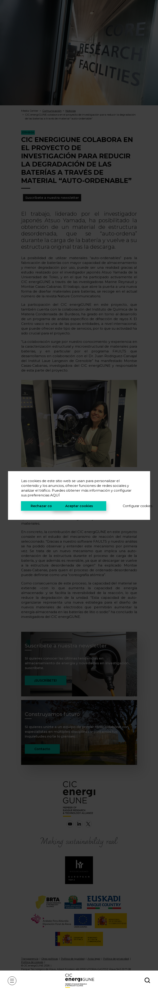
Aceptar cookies (79, 506)
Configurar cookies (130, 506)
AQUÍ (55, 495)
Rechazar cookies (46, 506)
